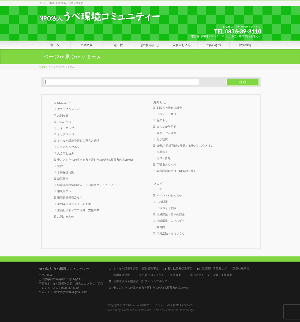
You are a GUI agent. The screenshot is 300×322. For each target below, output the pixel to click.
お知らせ (62, 115)
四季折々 (162, 152)
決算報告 (62, 178)
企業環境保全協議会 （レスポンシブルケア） (141, 281)
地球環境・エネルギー (171, 220)
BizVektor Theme (150, 310)
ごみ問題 (162, 202)
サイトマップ (65, 128)
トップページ (65, 134)
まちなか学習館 (166, 126)
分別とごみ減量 (166, 133)
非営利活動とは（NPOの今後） (176, 171)
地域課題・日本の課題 (171, 214)
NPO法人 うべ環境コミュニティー (144, 305)
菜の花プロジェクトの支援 (74, 204)
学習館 (161, 227)
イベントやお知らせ (169, 195)
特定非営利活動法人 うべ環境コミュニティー (86, 185)
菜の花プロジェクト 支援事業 (160, 275)
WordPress (128, 310)
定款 (60, 166)
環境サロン (64, 191)
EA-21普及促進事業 (180, 268)
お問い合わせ (65, 216)
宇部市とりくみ (166, 164)
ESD (159, 189)
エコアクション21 (68, 109)
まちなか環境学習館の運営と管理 (78, 140)
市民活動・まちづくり (171, 233)
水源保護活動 (65, 172)
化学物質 (162, 139)
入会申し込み (65, 153)
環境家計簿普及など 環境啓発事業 (225, 268)
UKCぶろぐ (64, 102)
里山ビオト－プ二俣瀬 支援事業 (78, 210)
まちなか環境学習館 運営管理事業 (136, 268)
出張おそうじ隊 (166, 208)
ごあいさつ (64, 121)
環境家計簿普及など (69, 197)
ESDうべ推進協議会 (169, 107)
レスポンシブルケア (69, 147)
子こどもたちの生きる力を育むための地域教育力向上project (95, 159)
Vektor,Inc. (172, 310)
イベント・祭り (166, 114)
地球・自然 (164, 158)
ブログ (158, 183)
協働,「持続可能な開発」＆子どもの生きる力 (185, 145)
